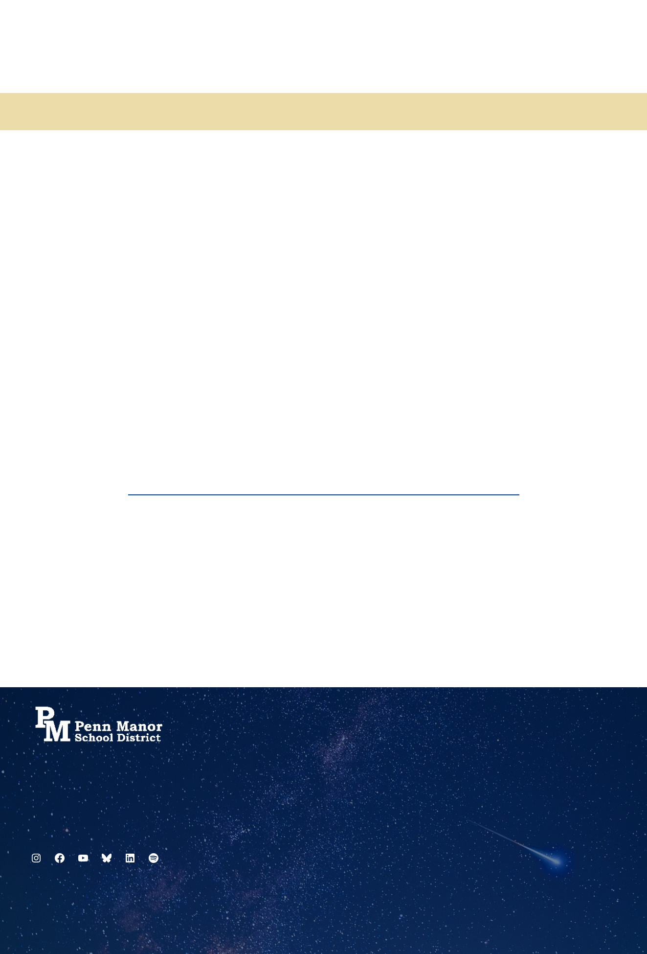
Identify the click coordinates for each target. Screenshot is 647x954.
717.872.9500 (30, 835)
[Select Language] (610, 20)
